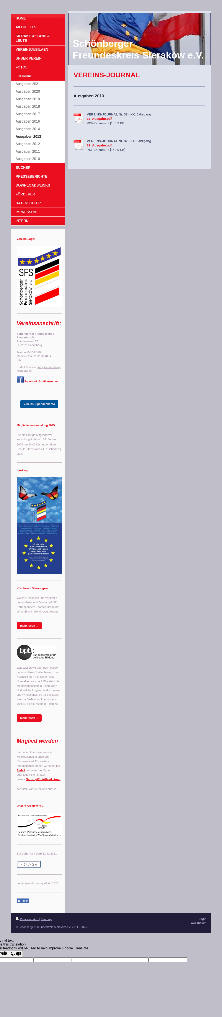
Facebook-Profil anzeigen (41, 381)
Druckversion (27, 919)
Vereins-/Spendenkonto (39, 404)
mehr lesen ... (29, 625)
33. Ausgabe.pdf (99, 118)
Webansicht (198, 922)
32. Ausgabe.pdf (99, 145)
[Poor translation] (16, 953)
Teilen (23, 900)
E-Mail (21, 770)
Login (202, 919)
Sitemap (46, 919)
